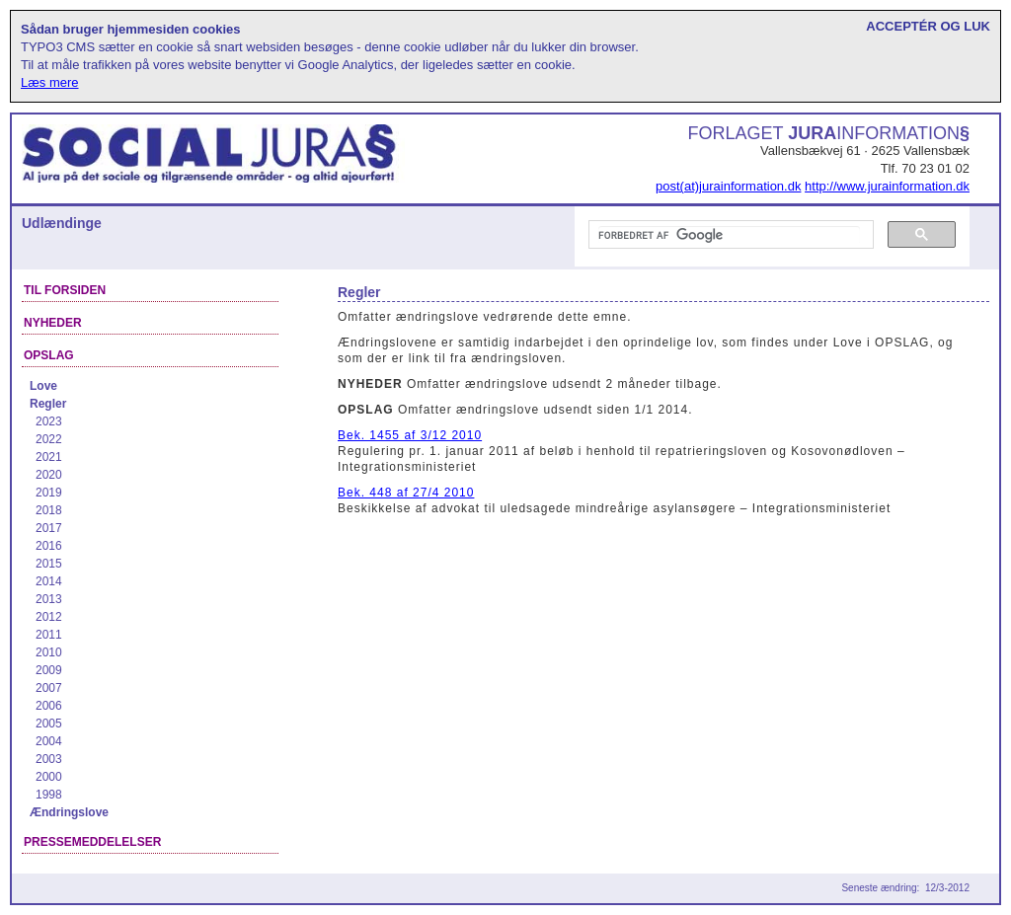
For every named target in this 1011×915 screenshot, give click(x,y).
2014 (49, 581)
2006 (49, 706)
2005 (49, 723)
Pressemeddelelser (92, 842)
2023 (49, 421)
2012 (49, 617)
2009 (49, 670)
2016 (49, 546)
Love (43, 386)
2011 (49, 635)
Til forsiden (65, 290)
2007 (49, 688)
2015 (49, 564)
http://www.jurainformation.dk (887, 186)
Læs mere (50, 82)
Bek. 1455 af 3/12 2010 (410, 435)
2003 (49, 759)
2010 (49, 652)
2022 (49, 439)
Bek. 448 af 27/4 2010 (406, 492)
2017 (49, 528)
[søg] (729, 235)
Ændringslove (69, 812)
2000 (49, 777)
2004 (49, 741)
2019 (49, 492)
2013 (49, 599)
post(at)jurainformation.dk (728, 186)
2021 (49, 457)
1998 (49, 794)
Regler (48, 404)
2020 (49, 475)
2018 (49, 510)
